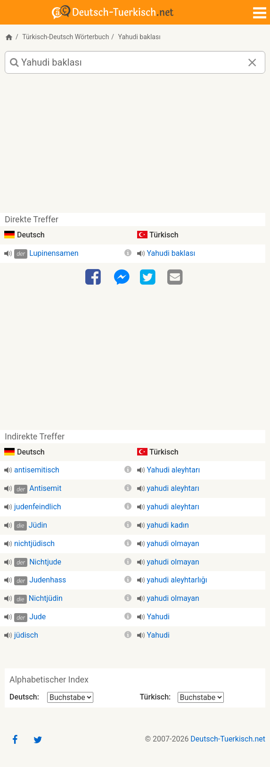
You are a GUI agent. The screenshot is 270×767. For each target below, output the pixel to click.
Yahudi (158, 616)
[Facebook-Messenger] (121, 277)
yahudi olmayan (173, 543)
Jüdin (38, 525)
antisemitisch (36, 469)
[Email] (176, 277)
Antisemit (45, 488)
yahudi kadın (168, 525)
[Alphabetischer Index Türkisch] (201, 697)
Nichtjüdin (46, 598)
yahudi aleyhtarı (173, 488)
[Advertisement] (135, 147)
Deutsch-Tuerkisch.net (227, 738)
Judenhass (47, 579)
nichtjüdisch (34, 543)
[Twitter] (149, 277)
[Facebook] (94, 277)
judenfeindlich (37, 506)
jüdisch (26, 635)
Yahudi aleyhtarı (173, 469)
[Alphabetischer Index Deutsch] (70, 697)
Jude (37, 616)
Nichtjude (45, 561)
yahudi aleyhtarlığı (177, 579)
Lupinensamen (53, 253)
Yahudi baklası (171, 253)
